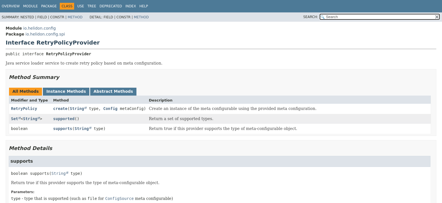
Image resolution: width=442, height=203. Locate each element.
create (60, 108)
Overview (11, 6)
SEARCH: (310, 17)
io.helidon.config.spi (45, 34)
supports (62, 128)
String (77, 108)
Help (143, 6)
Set (14, 118)
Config (110, 108)
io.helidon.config (39, 28)
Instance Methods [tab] (66, 91)
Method (75, 17)
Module (30, 6)
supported (64, 118)
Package (49, 6)
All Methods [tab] (25, 91)
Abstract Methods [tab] (113, 91)
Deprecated (111, 6)
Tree (91, 6)
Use (80, 6)
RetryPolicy (24, 108)
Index (130, 6)
